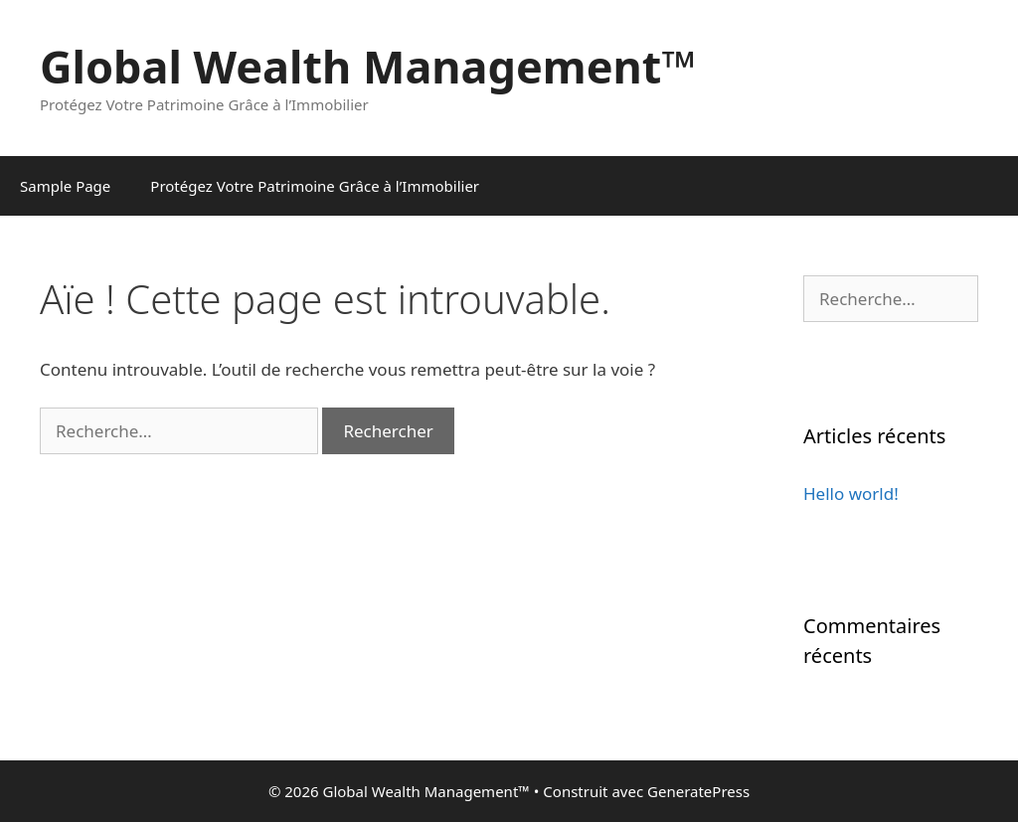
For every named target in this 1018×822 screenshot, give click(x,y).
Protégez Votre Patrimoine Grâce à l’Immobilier (314, 186)
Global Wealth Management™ (368, 66)
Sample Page (65, 186)
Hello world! (851, 493)
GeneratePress (698, 791)
